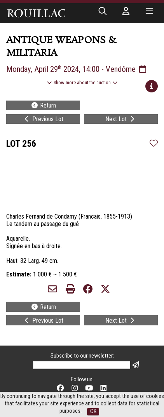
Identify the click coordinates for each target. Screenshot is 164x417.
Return (43, 105)
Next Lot (120, 119)
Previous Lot (43, 119)
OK (93, 411)
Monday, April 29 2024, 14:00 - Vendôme (77, 69)
